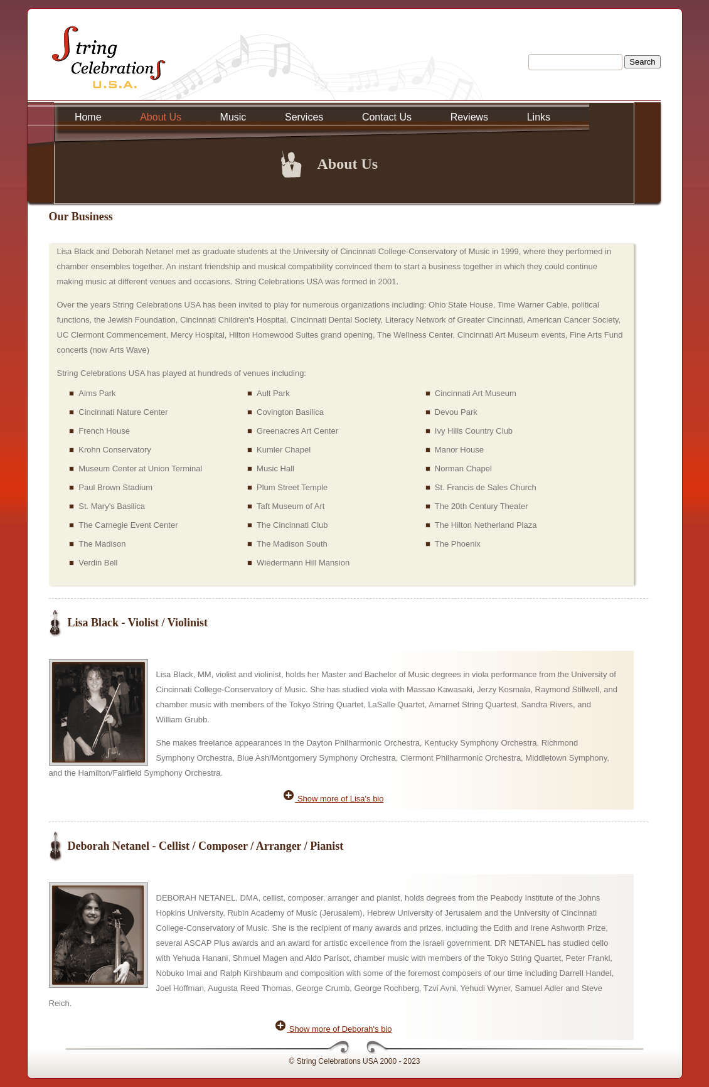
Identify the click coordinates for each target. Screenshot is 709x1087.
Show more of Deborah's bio (333, 1029)
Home (88, 117)
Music (233, 117)
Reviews (469, 117)
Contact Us (387, 117)
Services (304, 117)
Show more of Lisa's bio (332, 798)
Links (538, 117)
